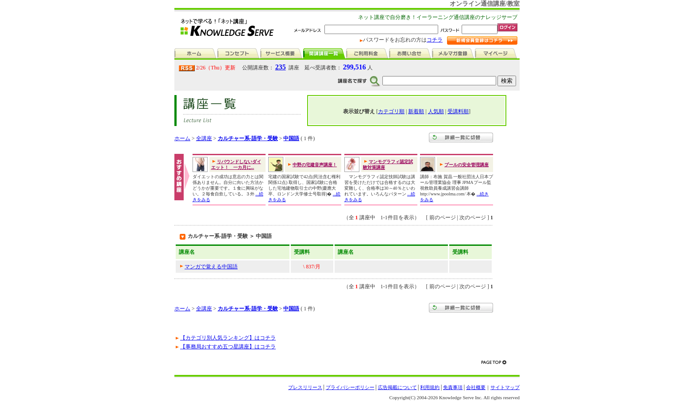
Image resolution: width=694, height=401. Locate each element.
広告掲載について (397, 387)
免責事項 (453, 387)
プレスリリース (305, 387)
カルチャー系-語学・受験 (248, 138)
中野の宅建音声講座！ (315, 164)
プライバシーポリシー (350, 387)
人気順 (436, 111)
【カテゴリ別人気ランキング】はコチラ (228, 338)
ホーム (182, 138)
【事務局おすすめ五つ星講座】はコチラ (228, 347)
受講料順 (458, 111)
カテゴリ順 (391, 111)
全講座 (204, 138)
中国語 (291, 138)
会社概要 (476, 387)
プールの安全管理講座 (466, 164)
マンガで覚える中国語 (211, 267)
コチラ (435, 40)
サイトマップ (505, 387)
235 (280, 67)
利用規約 (430, 387)
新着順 (416, 111)
